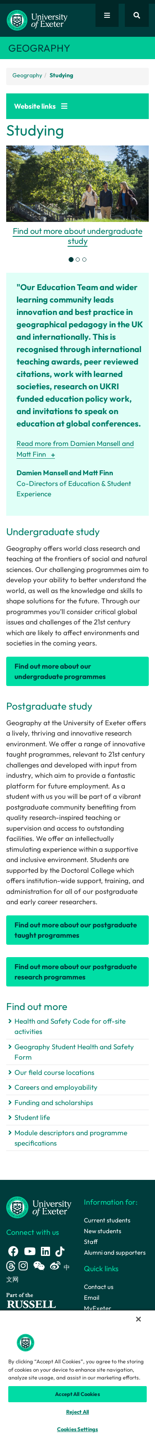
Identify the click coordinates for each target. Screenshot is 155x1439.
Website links (40, 106)
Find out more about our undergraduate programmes (60, 671)
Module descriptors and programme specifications (70, 1138)
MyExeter (97, 1308)
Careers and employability (56, 1087)
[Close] (138, 1319)
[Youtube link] (30, 1251)
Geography (27, 75)
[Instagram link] (23, 1265)
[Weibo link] (55, 1265)
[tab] (71, 259)
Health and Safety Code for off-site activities (70, 1026)
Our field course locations (54, 1072)
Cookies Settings (77, 1429)
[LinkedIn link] (45, 1251)
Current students (107, 1220)
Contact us (98, 1287)
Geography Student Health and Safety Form (74, 1052)
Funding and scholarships (53, 1102)
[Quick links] (107, 15)
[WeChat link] (39, 1265)
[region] (77, 1374)
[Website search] (137, 15)
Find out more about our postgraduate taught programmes (75, 930)
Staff (91, 1242)
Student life (32, 1117)
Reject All (77, 1411)
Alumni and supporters (114, 1252)
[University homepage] (39, 1206)
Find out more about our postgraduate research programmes (75, 972)
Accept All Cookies (77, 1394)
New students (102, 1231)
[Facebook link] (13, 1251)
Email (91, 1297)
